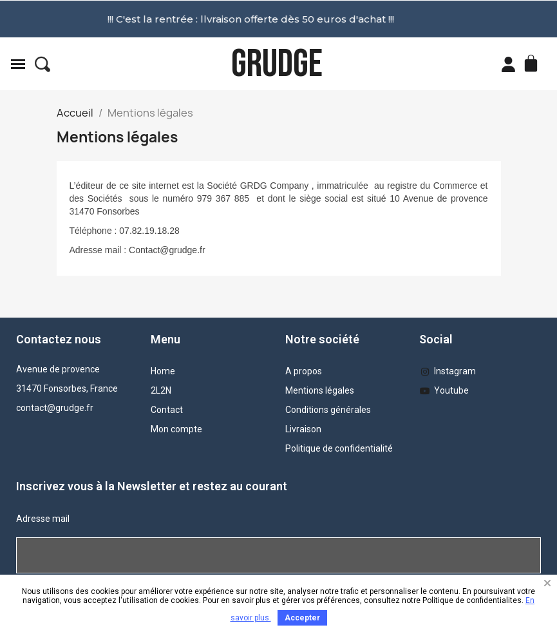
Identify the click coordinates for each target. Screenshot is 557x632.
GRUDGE (277, 64)
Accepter (302, 617)
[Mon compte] (508, 64)
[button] (42, 64)
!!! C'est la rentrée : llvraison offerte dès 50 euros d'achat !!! (187, 19)
